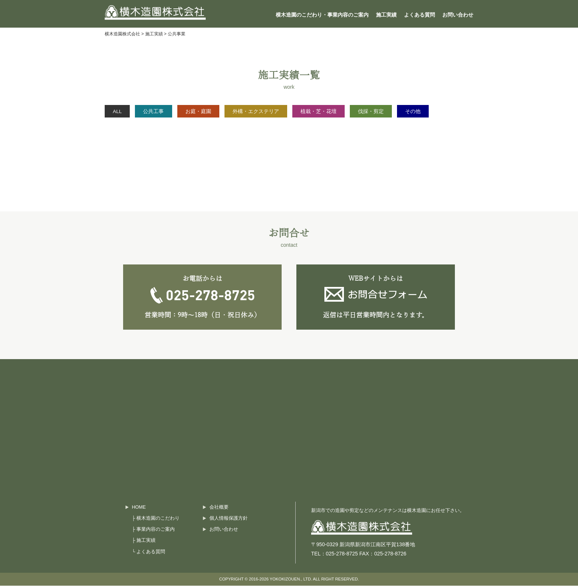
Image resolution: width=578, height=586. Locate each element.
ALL (120, 111)
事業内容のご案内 (155, 529)
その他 (445, 111)
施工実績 (386, 15)
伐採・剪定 (398, 111)
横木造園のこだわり (158, 518)
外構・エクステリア (273, 111)
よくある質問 (419, 15)
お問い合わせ (457, 15)
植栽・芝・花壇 (341, 111)
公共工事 (161, 111)
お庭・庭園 (211, 111)
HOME (139, 507)
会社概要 (219, 507)
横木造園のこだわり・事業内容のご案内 (322, 15)
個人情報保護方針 (228, 518)
